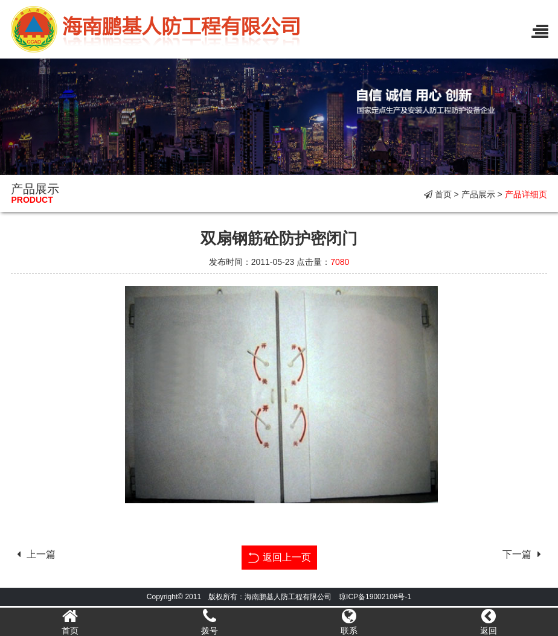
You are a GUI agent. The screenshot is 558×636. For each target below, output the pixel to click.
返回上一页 (279, 556)
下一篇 (524, 554)
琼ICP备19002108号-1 (375, 597)
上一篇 (33, 554)
